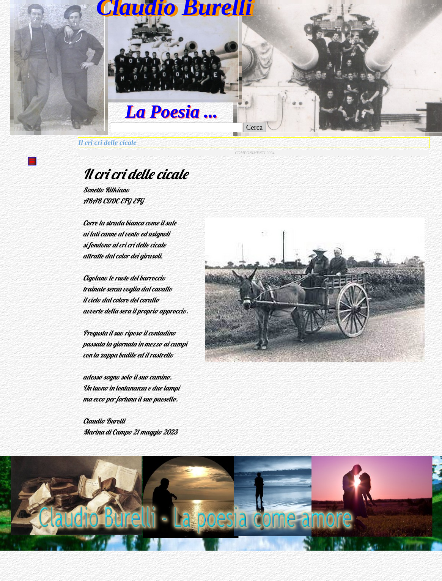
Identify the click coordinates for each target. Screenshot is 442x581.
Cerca (254, 127)
